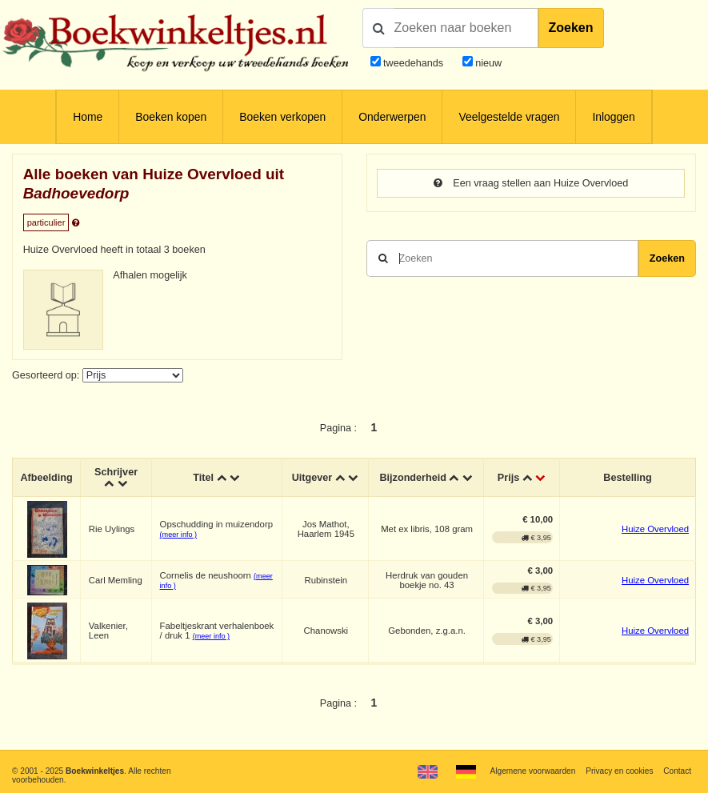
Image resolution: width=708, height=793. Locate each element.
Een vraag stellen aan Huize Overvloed (531, 183)
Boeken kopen (170, 116)
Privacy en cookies (619, 771)
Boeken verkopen (282, 116)
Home (87, 116)
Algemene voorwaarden (533, 771)
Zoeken (571, 27)
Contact (677, 771)
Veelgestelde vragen (508, 116)
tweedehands (413, 63)
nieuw (487, 63)
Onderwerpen (392, 116)
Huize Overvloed (655, 529)
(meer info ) (179, 535)
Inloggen (613, 116)
